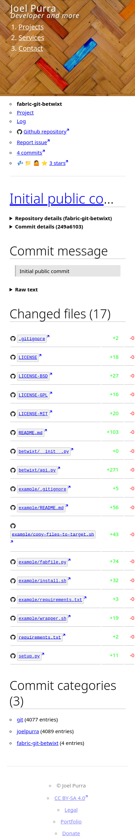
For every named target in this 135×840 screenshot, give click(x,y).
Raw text (26, 289)
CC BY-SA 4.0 (69, 789)
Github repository (45, 131)
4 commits (29, 152)
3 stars (58, 162)
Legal (71, 801)
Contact (30, 48)
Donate (71, 824)
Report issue (32, 142)
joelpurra (28, 722)
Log (21, 121)
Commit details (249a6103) (49, 226)
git (20, 711)
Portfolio (71, 813)
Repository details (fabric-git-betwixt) (63, 218)
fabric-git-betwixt (37, 734)
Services (31, 37)
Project (25, 112)
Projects (31, 26)
